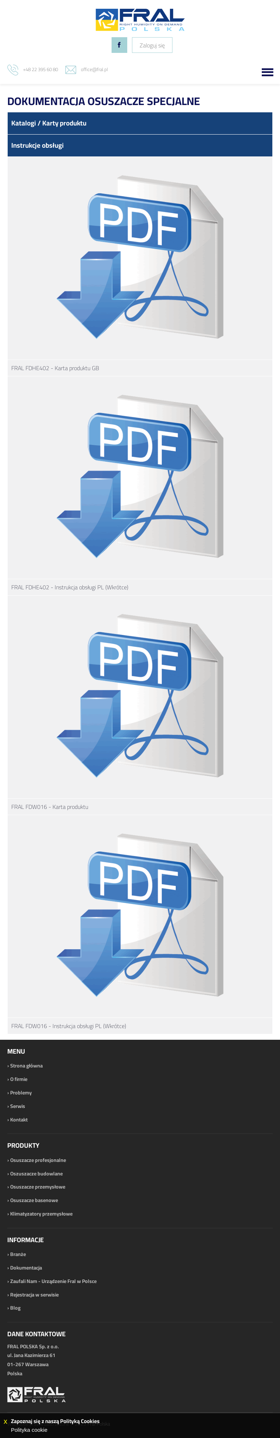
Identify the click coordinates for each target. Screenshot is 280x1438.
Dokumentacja (26, 1267)
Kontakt (19, 1119)
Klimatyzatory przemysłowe (41, 1213)
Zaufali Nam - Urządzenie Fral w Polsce (53, 1281)
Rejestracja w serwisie (34, 1294)
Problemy (21, 1092)
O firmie (18, 1079)
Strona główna (26, 1065)
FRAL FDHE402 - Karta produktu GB (55, 368)
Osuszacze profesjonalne (38, 1160)
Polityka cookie (29, 1430)
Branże (18, 1254)
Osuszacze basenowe (34, 1200)
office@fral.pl (94, 69)
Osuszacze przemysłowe (37, 1186)
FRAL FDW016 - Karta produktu (49, 806)
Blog (15, 1308)
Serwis (17, 1106)
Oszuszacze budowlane (36, 1173)
